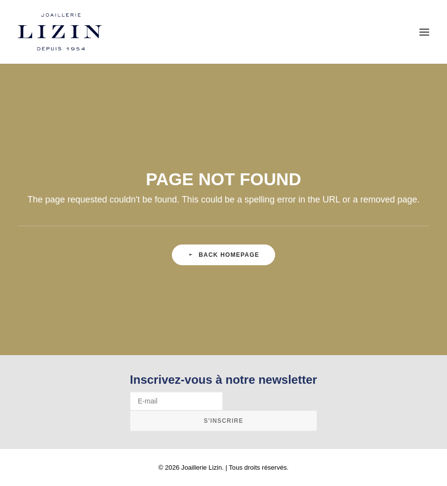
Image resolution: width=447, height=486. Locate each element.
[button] (424, 32)
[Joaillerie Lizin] (60, 31)
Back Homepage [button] (223, 254)
